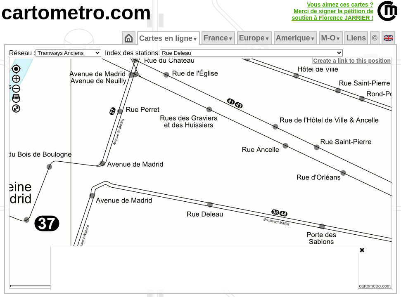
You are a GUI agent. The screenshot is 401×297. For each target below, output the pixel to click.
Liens (357, 38)
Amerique (296, 38)
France (218, 38)
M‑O (331, 38)
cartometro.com (76, 13)
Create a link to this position (352, 60)
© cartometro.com (373, 287)
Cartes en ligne (169, 38)
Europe (255, 38)
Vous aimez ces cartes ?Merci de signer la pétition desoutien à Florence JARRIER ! (332, 11)
